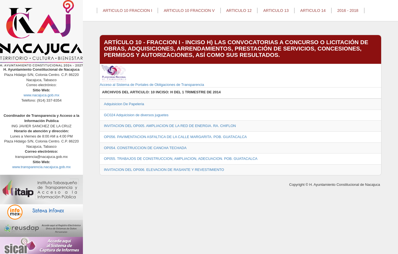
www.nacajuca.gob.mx (41, 95)
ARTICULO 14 (313, 10)
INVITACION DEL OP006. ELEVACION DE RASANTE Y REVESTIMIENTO (164, 170)
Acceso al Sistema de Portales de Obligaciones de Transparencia (152, 75)
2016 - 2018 (347, 10)
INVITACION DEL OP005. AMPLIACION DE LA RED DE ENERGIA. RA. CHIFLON (170, 126)
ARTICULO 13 (276, 10)
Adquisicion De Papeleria (124, 104)
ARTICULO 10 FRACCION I (127, 10)
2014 (217, 92)
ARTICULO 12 (239, 10)
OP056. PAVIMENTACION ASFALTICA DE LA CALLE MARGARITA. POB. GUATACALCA (175, 137)
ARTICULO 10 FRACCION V (189, 10)
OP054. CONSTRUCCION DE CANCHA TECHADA (145, 148)
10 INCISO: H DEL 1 (167, 92)
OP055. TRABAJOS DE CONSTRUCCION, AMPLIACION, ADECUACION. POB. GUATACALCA (181, 159)
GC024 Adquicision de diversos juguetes (136, 115)
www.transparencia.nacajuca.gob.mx (41, 167)
